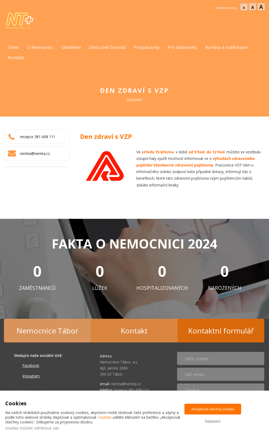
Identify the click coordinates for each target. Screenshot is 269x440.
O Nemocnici (40, 47)
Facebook (30, 365)
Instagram (31, 375)
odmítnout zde (46, 428)
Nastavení (213, 421)
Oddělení (71, 47)
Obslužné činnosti (107, 47)
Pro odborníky (182, 47)
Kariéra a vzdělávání (226, 47)
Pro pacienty (147, 47)
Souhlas (105, 417)
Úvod (13, 47)
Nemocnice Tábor (47, 331)
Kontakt (16, 57)
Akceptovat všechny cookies (212, 409)
